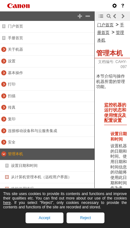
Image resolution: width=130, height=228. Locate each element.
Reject (85, 218)
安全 (11, 142)
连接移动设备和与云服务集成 (32, 131)
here (7, 202)
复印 (11, 119)
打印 (11, 84)
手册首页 (15, 38)
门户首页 (15, 26)
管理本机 (15, 154)
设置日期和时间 (24, 165)
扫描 (11, 96)
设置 (11, 61)
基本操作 (15, 73)
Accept (44, 218)
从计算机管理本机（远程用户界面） (41, 177)
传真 (11, 107)
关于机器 (15, 49)
